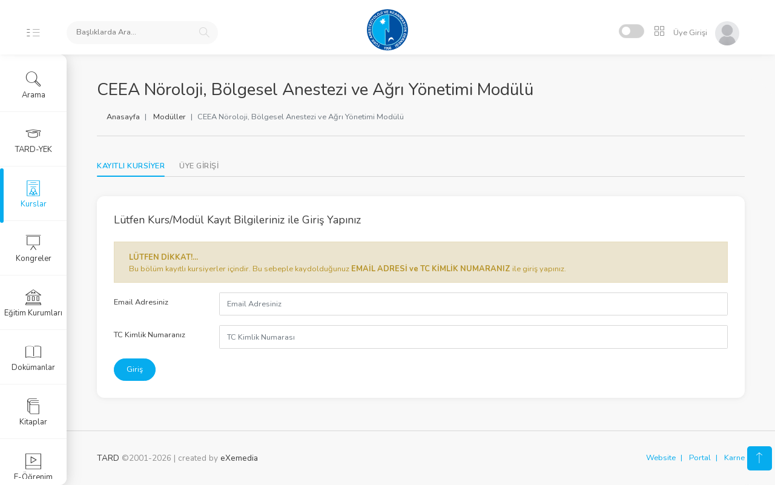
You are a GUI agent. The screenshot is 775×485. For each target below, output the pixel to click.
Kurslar (34, 194)
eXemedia (239, 458)
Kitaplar (33, 412)
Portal (700, 457)
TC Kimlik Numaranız (149, 334)
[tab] (199, 166)
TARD (108, 458)
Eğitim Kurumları (33, 303)
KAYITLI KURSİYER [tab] (131, 165)
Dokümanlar (33, 358)
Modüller (169, 116)
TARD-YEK (33, 140)
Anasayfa (123, 116)
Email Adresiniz (141, 302)
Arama (33, 85)
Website (661, 457)
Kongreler (33, 249)
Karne (734, 457)
